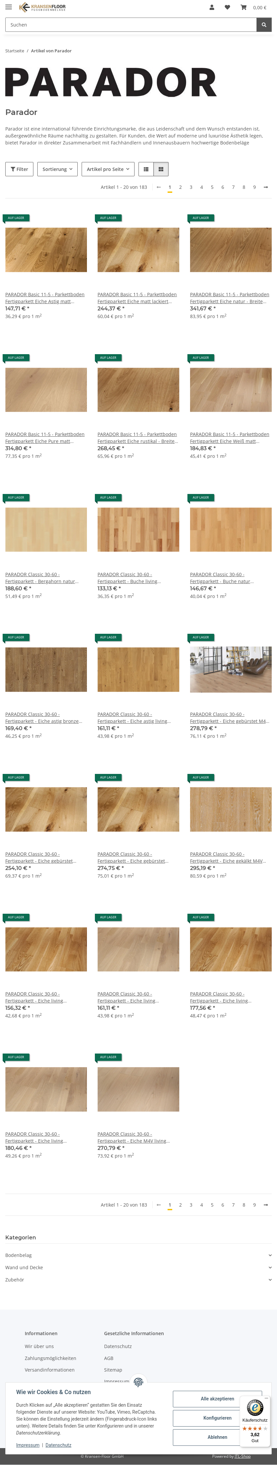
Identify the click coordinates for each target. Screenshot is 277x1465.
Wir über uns (39, 1346)
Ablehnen (217, 1437)
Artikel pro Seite (105, 169)
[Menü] (266, 1400)
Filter (19, 169)
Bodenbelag (18, 1255)
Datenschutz (58, 1445)
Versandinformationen (50, 1370)
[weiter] (266, 187)
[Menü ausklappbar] (8, 4)
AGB (108, 1358)
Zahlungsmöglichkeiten (50, 1358)
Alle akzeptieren (217, 1398)
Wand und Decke (24, 1267)
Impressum (27, 1445)
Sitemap (113, 1370)
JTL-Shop (243, 1456)
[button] (211, 7)
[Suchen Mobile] (131, 25)
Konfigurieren (217, 1418)
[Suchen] (264, 25)
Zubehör (14, 1279)
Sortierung (55, 169)
